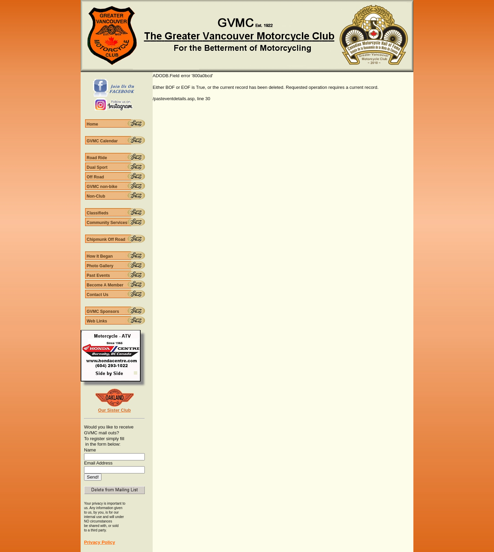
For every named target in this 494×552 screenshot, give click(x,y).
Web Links (97, 321)
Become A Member (105, 285)
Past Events (98, 275)
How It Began (100, 256)
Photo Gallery (100, 265)
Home (92, 124)
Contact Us (97, 294)
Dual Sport (97, 167)
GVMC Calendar (102, 141)
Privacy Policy (99, 542)
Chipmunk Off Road (106, 239)
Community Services (107, 222)
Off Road (95, 177)
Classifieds (97, 213)
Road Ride (97, 157)
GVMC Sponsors (103, 311)
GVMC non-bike (102, 186)
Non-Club (96, 196)
